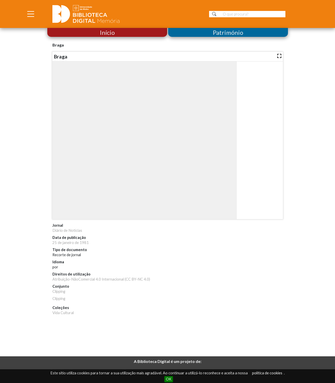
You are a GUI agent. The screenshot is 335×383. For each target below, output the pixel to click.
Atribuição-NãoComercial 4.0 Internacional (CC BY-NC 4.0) (101, 279)
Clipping (58, 291)
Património (228, 32)
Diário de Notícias (67, 230)
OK (168, 379)
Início (107, 32)
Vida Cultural (63, 313)
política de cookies (267, 373)
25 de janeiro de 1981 (70, 242)
